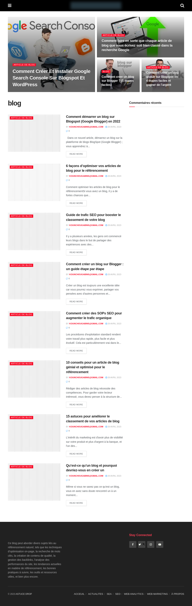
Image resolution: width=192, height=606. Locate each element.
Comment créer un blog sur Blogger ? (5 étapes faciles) (118, 80)
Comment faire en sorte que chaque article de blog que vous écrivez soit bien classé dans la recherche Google (137, 45)
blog (106, 71)
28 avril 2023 (113, 127)
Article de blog (24, 65)
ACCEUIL (79, 594)
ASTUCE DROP (24, 594)
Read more (76, 154)
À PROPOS (177, 594)
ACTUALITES (95, 594)
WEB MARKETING (157, 594)
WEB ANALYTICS (133, 594)
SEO (117, 594)
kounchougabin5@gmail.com (86, 127)
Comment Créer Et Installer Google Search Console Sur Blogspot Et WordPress (51, 77)
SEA (109, 594)
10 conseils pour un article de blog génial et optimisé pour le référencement (92, 367)
